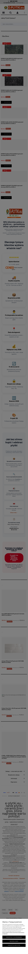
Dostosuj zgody (14, 941)
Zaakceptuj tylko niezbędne (14, 937)
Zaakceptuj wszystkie (14, 945)
